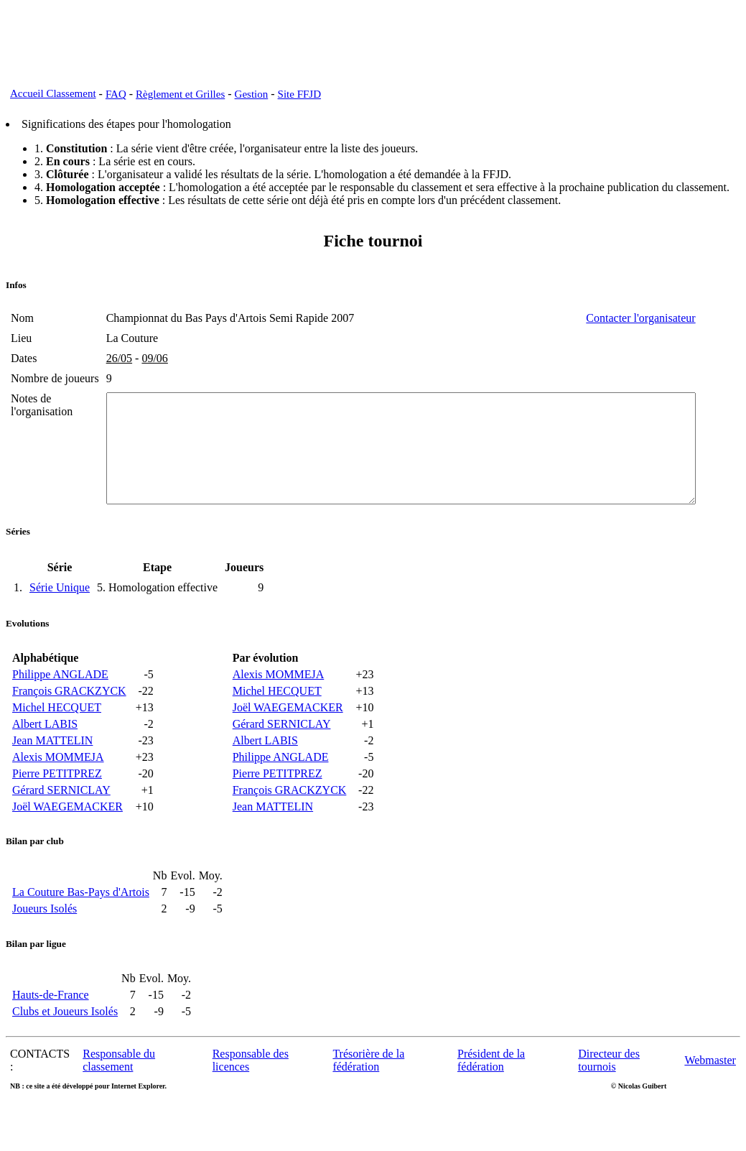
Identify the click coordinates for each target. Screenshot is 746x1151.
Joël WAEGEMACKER (67, 841)
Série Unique (59, 622)
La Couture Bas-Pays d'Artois (80, 926)
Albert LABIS (45, 758)
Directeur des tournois (609, 1094)
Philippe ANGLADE (60, 709)
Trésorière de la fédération (368, 1094)
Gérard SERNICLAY (61, 824)
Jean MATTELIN (52, 775)
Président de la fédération (491, 1094)
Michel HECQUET (56, 742)
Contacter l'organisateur (686, 318)
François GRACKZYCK (69, 725)
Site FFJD (299, 94)
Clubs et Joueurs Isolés (65, 1046)
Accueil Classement (53, 93)
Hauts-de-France (50, 1029)
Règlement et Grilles (180, 94)
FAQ (116, 94)
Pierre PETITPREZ (57, 808)
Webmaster (710, 1094)
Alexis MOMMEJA (58, 791)
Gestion (252, 94)
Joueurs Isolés (44, 943)
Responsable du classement (119, 1094)
